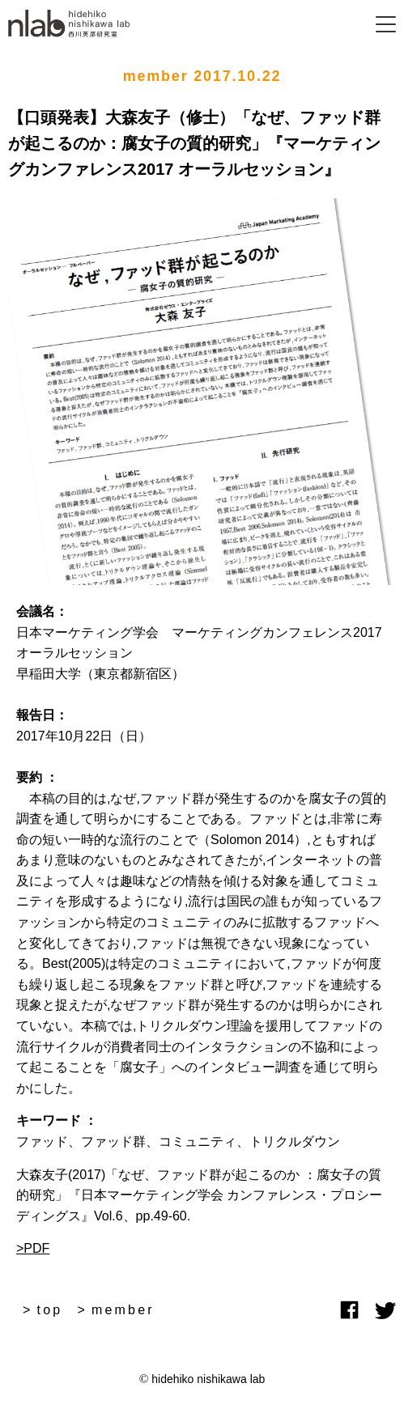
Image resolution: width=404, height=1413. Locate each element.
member (123, 1310)
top (50, 1310)
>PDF (32, 1248)
